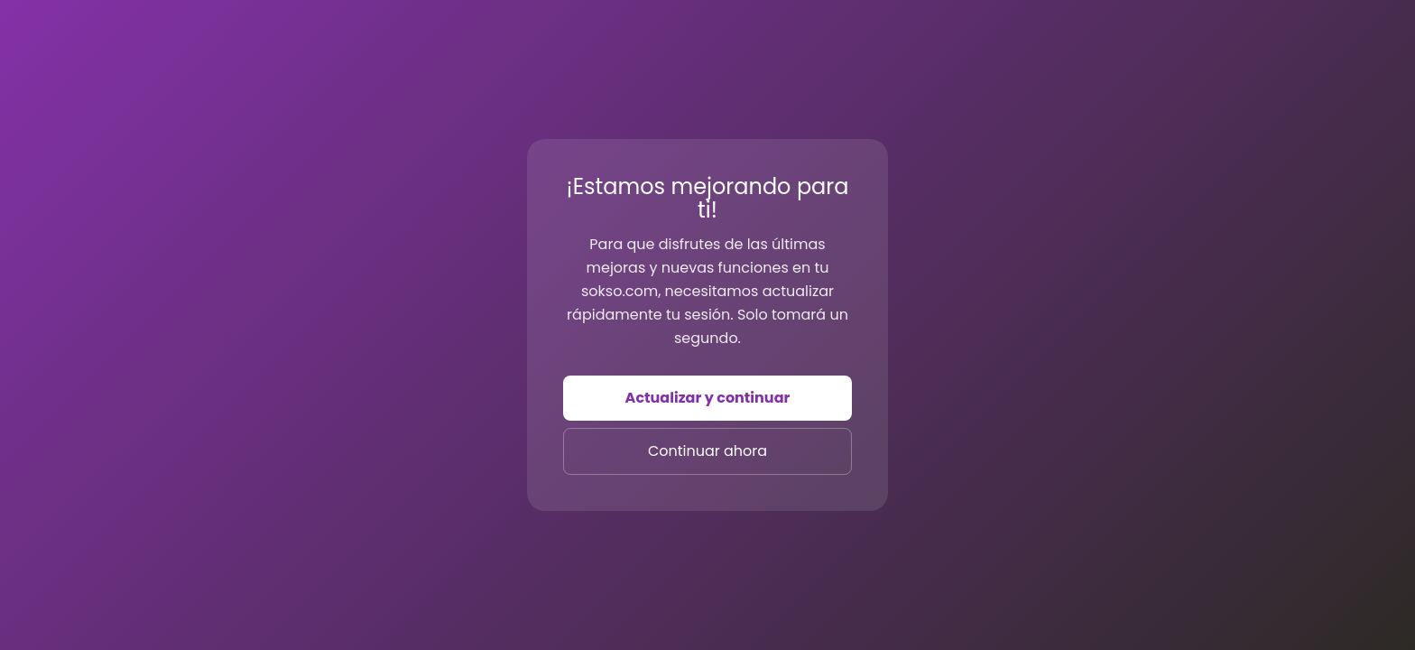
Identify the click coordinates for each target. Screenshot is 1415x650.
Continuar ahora (707, 451)
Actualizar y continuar (708, 397)
